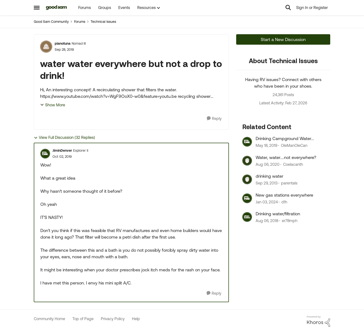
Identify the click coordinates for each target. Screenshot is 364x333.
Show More (52, 105)
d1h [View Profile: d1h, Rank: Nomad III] (284, 202)
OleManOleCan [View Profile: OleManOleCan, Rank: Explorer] (294, 145)
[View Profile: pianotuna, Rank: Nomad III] (46, 47)
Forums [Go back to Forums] (79, 22)
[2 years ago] (267, 202)
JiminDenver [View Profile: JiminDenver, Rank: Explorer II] (62, 150)
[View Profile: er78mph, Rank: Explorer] (247, 217)
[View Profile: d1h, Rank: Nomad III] (247, 198)
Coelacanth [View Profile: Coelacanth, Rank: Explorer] (293, 164)
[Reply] (214, 118)
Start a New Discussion (283, 39)
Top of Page (83, 318)
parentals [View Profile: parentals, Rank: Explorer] (289, 183)
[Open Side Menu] (36, 7)
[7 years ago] (266, 146)
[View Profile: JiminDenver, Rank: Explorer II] (45, 153)
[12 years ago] (266, 183)
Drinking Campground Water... (285, 138)
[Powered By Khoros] (318, 321)
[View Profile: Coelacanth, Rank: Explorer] (247, 161)
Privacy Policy (113, 318)
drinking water (269, 176)
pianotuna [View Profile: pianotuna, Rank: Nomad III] (62, 43)
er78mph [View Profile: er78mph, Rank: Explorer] (289, 220)
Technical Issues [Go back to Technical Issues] (103, 22)
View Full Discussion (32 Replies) (64, 137)
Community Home (49, 318)
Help (136, 318)
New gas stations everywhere (284, 195)
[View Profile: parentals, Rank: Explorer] (247, 179)
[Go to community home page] (56, 7)
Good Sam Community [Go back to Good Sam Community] (51, 22)
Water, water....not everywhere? (286, 157)
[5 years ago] (267, 164)
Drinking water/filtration (278, 213)
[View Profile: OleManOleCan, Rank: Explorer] (247, 142)
